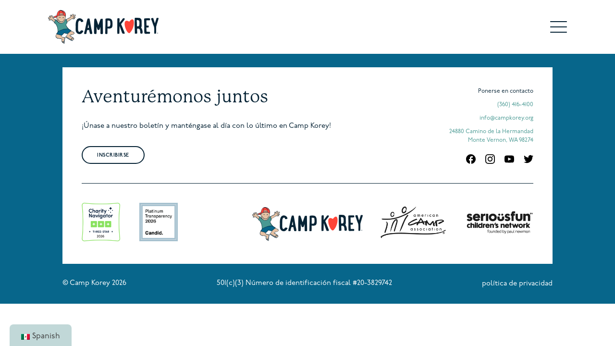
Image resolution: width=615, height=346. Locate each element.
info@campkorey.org (506, 118)
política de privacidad (517, 283)
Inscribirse (113, 155)
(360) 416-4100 (515, 105)
